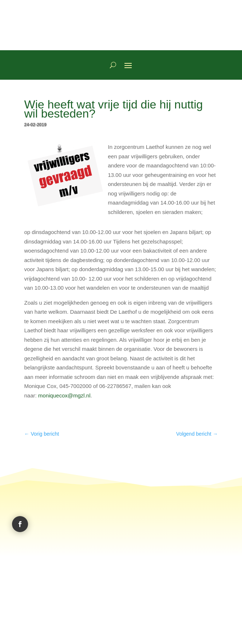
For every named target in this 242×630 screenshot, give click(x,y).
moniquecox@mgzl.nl (64, 395)
